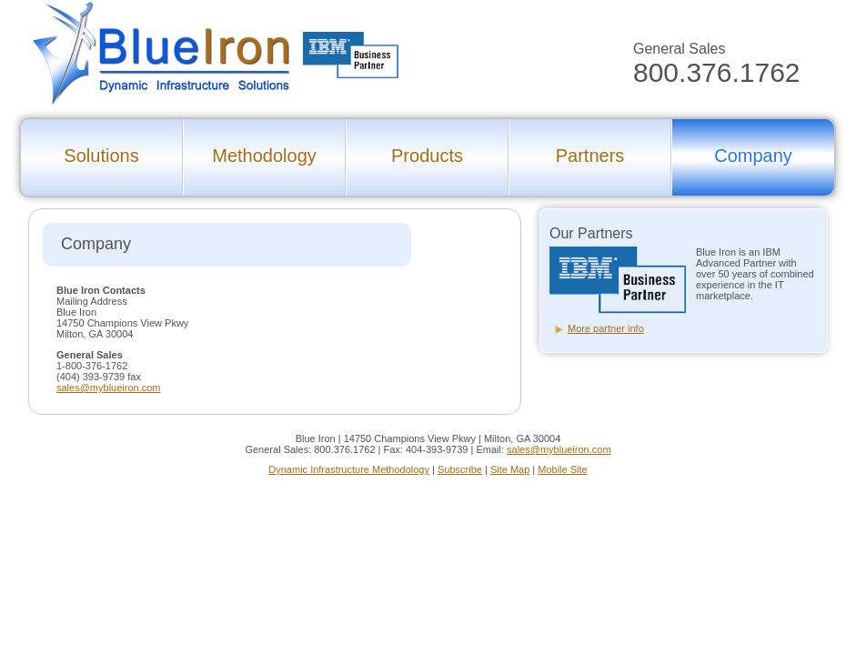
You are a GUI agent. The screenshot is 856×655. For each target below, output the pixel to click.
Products (427, 156)
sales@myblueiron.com (108, 387)
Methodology (264, 156)
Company (753, 156)
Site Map (509, 469)
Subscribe (460, 469)
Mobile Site (562, 469)
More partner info (606, 328)
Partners (590, 156)
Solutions (101, 156)
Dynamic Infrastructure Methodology (348, 469)
